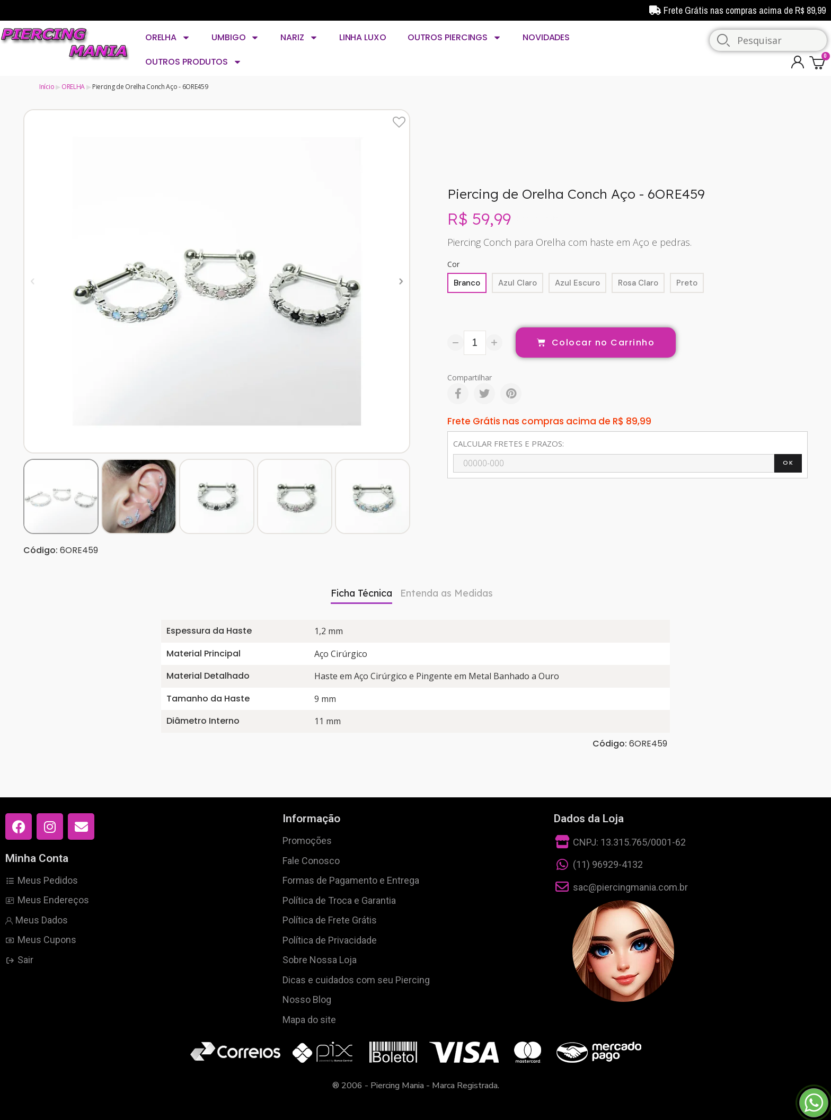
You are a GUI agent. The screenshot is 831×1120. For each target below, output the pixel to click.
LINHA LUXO (362, 37)
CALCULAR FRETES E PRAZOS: (508, 443)
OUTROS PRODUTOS (193, 62)
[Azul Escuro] (577, 283)
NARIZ (298, 37)
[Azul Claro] (517, 283)
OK (788, 462)
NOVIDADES (546, 37)
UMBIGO (235, 37)
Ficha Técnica (361, 593)
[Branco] (467, 283)
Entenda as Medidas (446, 593)
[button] (33, 281)
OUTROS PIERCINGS (454, 37)
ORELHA (167, 37)
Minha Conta (36, 858)
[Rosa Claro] (638, 283)
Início (46, 86)
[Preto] (687, 283)
